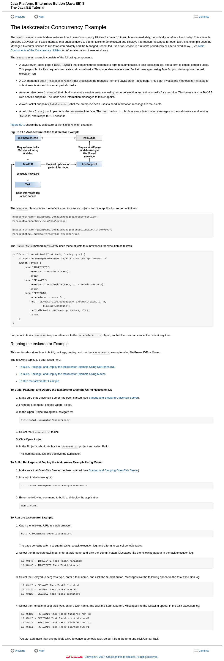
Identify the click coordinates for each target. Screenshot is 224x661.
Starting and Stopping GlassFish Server (113, 397)
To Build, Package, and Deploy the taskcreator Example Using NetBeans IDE (67, 366)
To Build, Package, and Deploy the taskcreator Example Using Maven (62, 374)
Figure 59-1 (18, 125)
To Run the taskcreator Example (39, 381)
